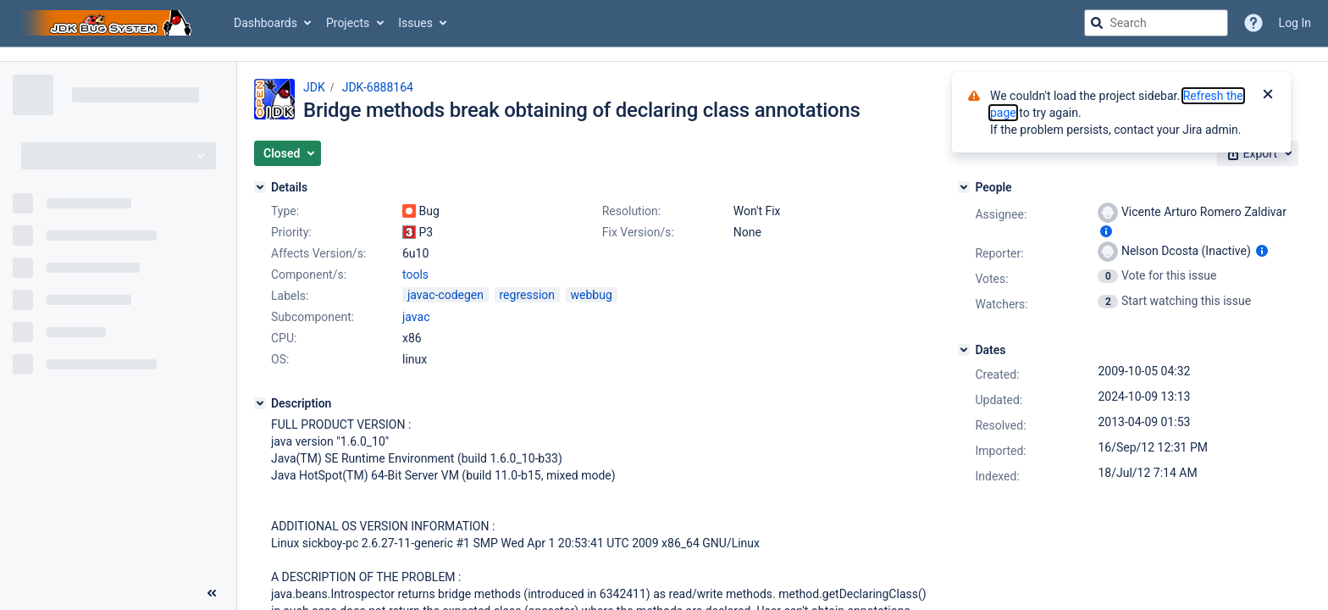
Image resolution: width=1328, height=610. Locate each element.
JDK (314, 87)
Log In (1295, 23)
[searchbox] (1156, 22)
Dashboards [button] (265, 23)
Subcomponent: (312, 317)
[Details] (260, 187)
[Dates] (964, 350)
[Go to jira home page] (108, 23)
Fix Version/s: (638, 232)
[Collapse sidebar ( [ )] (212, 593)
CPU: (283, 338)
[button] (287, 153)
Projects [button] (347, 23)
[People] (964, 187)
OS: (280, 359)
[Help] (1253, 22)
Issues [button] (415, 23)
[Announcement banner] (664, 54)
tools (415, 274)
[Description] (260, 403)
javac (415, 317)
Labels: (289, 295)
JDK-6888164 (377, 87)
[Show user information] (1106, 231)
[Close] (1267, 95)
